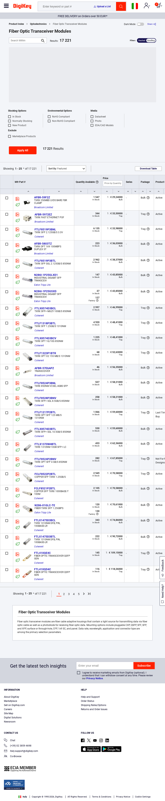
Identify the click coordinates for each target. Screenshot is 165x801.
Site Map (8, 713)
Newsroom (10, 721)
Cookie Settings (143, 796)
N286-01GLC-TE (45, 505)
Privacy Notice (94, 678)
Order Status (87, 701)
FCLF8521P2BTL (44, 488)
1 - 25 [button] (18, 168)
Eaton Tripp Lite (42, 285)
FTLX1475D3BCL (45, 520)
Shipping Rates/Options (93, 705)
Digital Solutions (13, 717)
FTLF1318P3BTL (45, 323)
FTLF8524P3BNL (45, 383)
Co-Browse (12, 757)
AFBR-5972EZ (43, 214)
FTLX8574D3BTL (45, 429)
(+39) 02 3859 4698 (17, 746)
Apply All (22, 150)
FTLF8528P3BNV (45, 398)
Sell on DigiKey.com (14, 705)
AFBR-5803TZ (43, 243)
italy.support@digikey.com (21, 751)
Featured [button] (57, 168)
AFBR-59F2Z (42, 197)
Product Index (16, 24)
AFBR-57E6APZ (44, 368)
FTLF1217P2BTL (45, 412)
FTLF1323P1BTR (45, 353)
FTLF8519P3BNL (45, 229)
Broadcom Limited (43, 207)
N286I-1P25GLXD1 (46, 274)
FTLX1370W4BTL (46, 444)
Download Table (148, 168)
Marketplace (10, 701)
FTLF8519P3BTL (45, 260)
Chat (9, 741)
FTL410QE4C (42, 552)
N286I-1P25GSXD (45, 291)
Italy (23, 796)
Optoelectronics (38, 24)
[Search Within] (24, 40)
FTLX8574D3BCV (45, 338)
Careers (8, 709)
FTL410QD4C (42, 569)
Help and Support (90, 697)
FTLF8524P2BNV (45, 459)
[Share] (151, 24)
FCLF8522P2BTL (45, 474)
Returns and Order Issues (94, 709)
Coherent (39, 236)
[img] (22, 7)
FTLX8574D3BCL (45, 308)
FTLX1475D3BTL (45, 536)
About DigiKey (11, 697)
